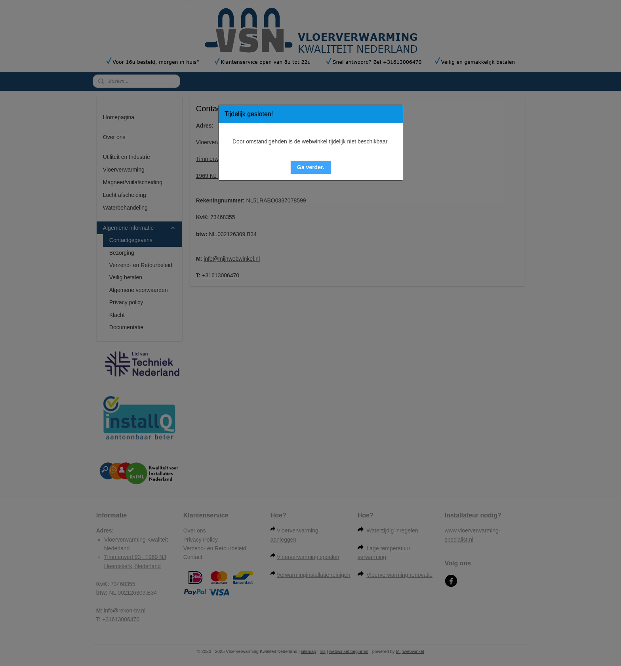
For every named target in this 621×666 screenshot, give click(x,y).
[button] (310, 167)
